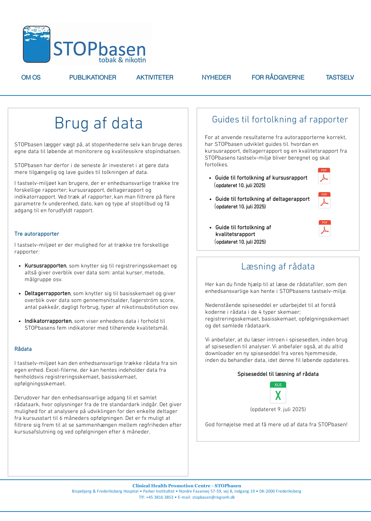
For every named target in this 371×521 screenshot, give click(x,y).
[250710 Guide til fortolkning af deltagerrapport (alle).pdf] (324, 201)
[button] (93, 77)
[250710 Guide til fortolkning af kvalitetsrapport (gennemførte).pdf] (325, 229)
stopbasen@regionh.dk (213, 497)
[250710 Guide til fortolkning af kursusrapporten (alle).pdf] (324, 176)
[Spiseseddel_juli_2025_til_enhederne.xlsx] (278, 393)
